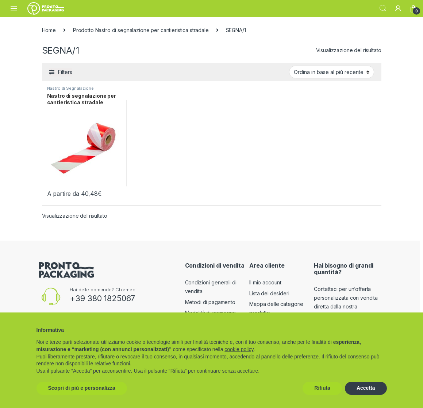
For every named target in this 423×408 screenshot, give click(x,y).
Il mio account (265, 282)
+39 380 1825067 (102, 298)
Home (49, 30)
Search (383, 8)
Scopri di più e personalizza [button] (81, 388)
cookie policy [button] (238, 349)
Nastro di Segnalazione (70, 88)
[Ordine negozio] (331, 72)
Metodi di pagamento (210, 302)
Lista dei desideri (269, 293)
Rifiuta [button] (322, 388)
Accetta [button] (366, 388)
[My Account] (398, 8)
